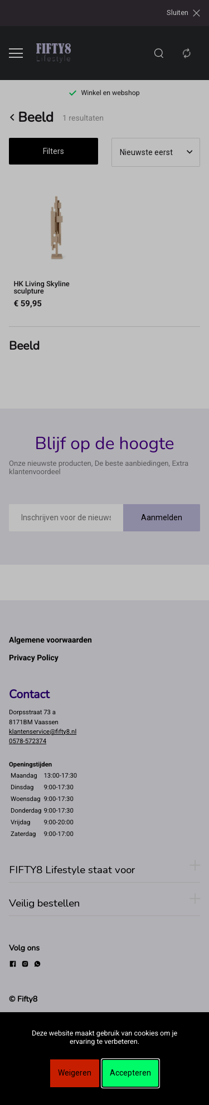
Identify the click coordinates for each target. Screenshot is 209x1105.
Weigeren (74, 1072)
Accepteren (130, 1072)
